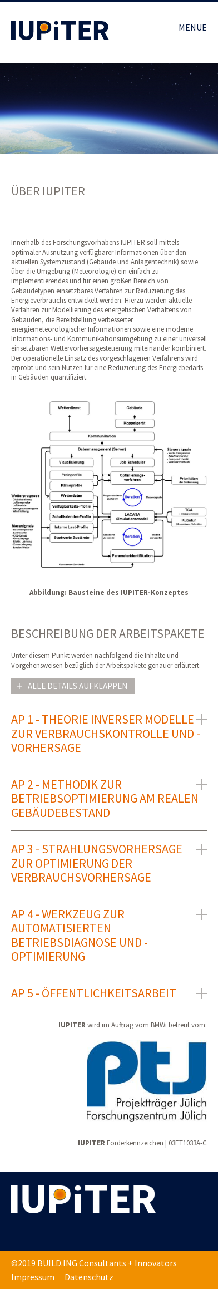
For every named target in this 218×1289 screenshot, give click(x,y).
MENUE (193, 27)
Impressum (32, 1276)
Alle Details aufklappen (77, 686)
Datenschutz (89, 1276)
